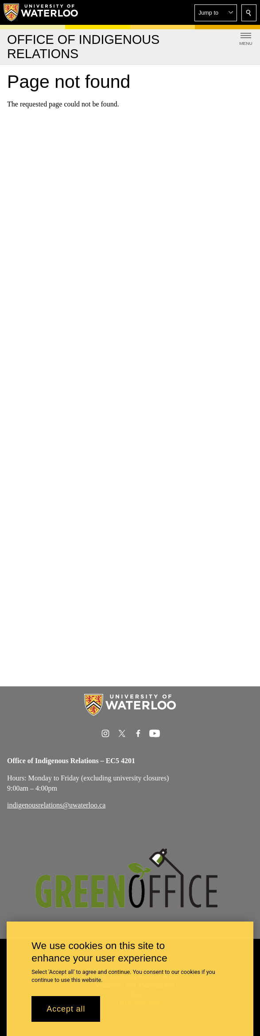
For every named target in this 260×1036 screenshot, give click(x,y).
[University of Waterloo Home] (41, 12)
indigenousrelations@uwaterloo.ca (56, 805)
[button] (216, 13)
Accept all (66, 1009)
